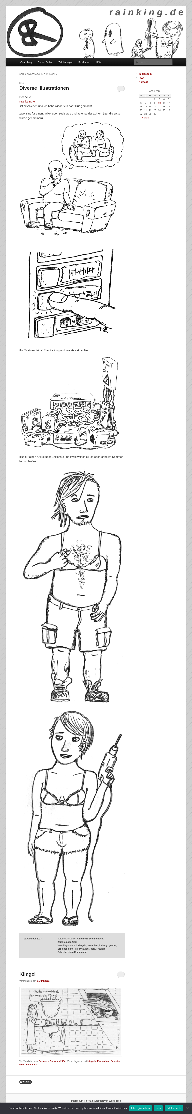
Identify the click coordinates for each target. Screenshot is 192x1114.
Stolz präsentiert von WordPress (103, 1101)
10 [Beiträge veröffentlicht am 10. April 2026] (159, 103)
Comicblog (26, 62)
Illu (76, 949)
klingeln (82, 945)
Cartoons (44, 1061)
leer (87, 949)
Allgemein (82, 938)
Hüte (98, 62)
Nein (158, 1108)
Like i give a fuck (140, 1108)
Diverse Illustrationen (44, 88)
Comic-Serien (45, 62)
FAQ (141, 77)
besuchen (93, 945)
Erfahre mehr (173, 1108)
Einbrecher (103, 1061)
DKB (81, 949)
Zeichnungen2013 (67, 942)
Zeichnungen (65, 62)
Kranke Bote (27, 101)
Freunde (100, 949)
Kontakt (143, 82)
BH (59, 949)
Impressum (145, 73)
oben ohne (68, 949)
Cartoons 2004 (57, 1061)
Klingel (27, 974)
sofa (93, 949)
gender (112, 945)
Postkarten (84, 62)
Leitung (103, 945)
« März (145, 117)
